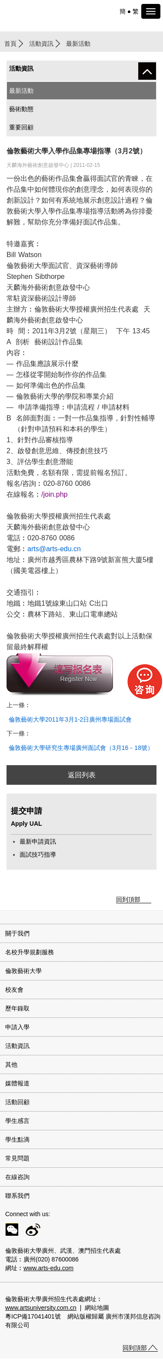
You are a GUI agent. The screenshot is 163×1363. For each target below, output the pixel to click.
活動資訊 (41, 43)
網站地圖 (97, 1307)
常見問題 (17, 1158)
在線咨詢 (17, 1176)
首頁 (10, 43)
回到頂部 (128, 899)
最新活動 (21, 90)
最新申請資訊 (38, 841)
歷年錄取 (17, 1008)
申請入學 (17, 1027)
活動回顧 (17, 1102)
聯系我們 (17, 1195)
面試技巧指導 (38, 854)
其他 (11, 1064)
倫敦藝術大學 (23, 970)
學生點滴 (17, 1139)
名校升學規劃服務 (29, 952)
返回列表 (82, 775)
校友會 (14, 989)
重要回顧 (21, 127)
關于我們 (17, 933)
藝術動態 (21, 108)
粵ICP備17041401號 (33, 1316)
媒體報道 (17, 1083)
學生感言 (17, 1120)
